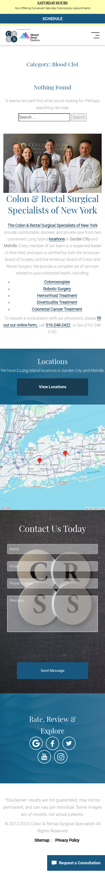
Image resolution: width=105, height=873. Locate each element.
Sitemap (41, 840)
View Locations (52, 386)
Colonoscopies (57, 282)
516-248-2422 (58, 325)
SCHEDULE (52, 18)
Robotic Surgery (57, 289)
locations (57, 239)
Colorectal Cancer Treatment (57, 309)
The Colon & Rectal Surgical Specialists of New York (52, 225)
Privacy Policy (67, 840)
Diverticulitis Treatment (57, 302)
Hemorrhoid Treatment (57, 295)
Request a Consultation (76, 862)
